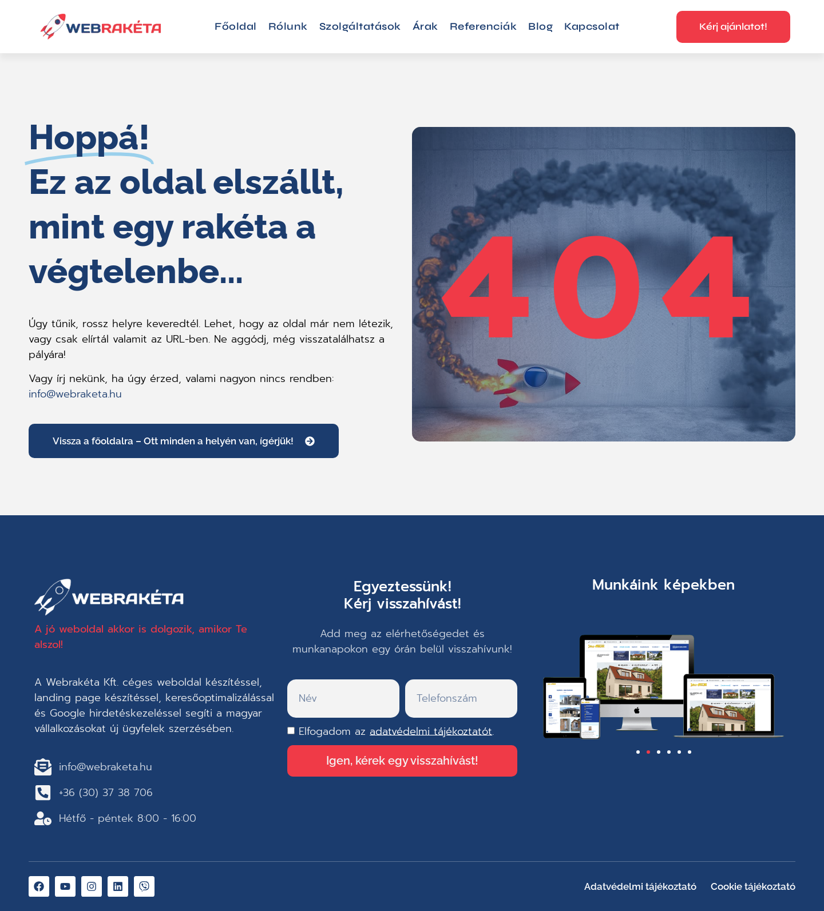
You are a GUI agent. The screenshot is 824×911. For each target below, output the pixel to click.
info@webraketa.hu (75, 394)
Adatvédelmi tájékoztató (640, 886)
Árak (425, 26)
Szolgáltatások (360, 26)
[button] (638, 752)
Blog (540, 26)
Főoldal (236, 26)
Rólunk (288, 26)
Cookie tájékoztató (753, 886)
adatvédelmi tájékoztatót (431, 731)
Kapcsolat (592, 26)
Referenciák (483, 26)
